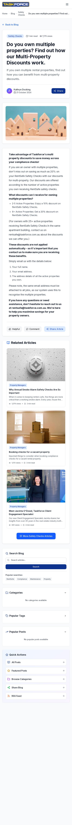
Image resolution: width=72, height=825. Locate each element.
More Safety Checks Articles (36, 536)
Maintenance (35, 579)
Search (36, 567)
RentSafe (10, 579)
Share (58, 91)
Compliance (22, 579)
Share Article (54, 329)
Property (47, 579)
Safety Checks (21, 13)
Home (4, 13)
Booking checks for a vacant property (29, 452)
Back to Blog (10, 24)
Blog (13, 13)
